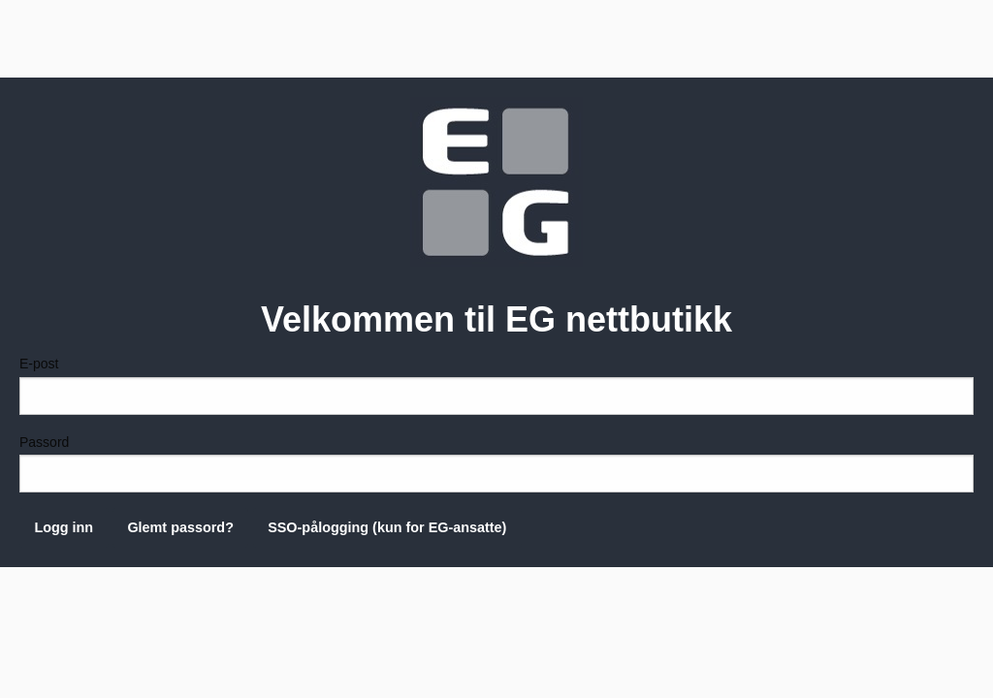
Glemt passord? (180, 527)
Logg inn (63, 527)
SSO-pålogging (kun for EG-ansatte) (387, 527)
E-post (496, 385)
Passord (496, 463)
